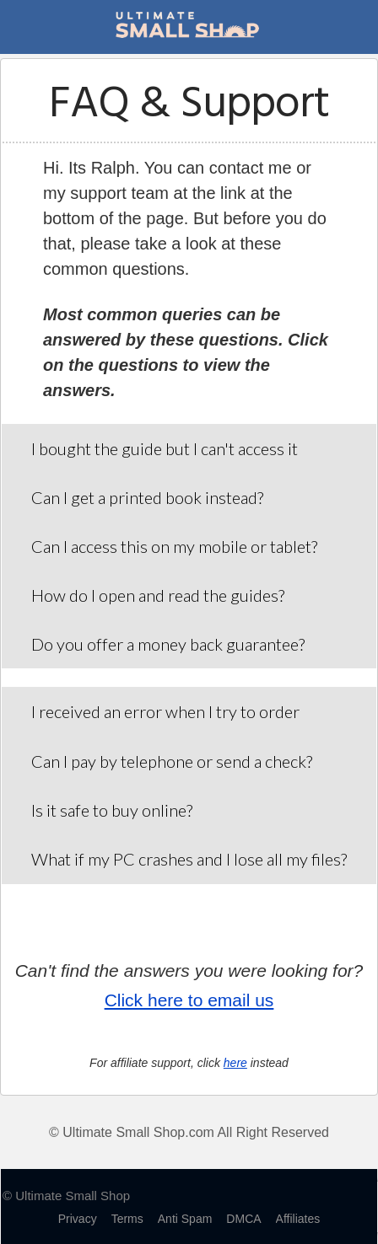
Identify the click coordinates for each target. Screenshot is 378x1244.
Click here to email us (189, 1000)
